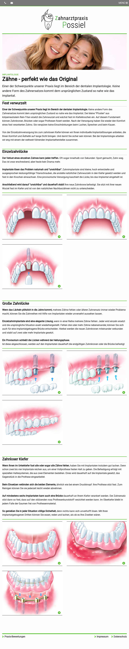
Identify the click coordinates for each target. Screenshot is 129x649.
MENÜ (123, 3)
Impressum (102, 636)
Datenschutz (120, 636)
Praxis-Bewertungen (14, 636)
